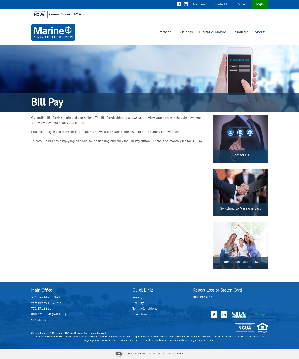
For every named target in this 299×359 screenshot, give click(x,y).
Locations (199, 4)
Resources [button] (240, 32)
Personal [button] (165, 32)
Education (139, 314)
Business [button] (186, 32)
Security (138, 303)
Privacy (137, 297)
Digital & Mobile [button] (212, 32)
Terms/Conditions (144, 309)
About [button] (260, 32)
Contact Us (222, 4)
